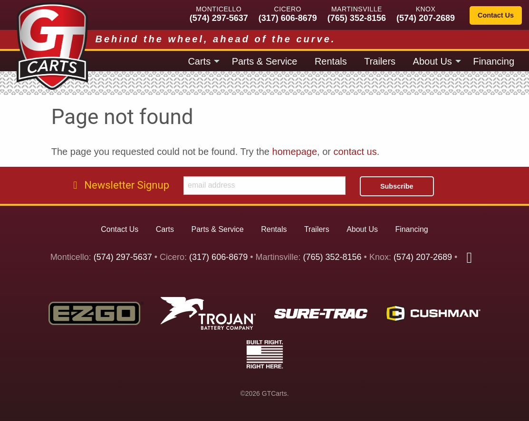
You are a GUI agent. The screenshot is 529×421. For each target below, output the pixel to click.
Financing (493, 61)
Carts (199, 61)
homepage (294, 151)
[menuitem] (201, 61)
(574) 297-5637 (219, 18)
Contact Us (496, 15)
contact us (355, 151)
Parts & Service (265, 61)
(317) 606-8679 (288, 18)
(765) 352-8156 (356, 18)
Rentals (331, 61)
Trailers (379, 61)
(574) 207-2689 (425, 18)
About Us (432, 61)
